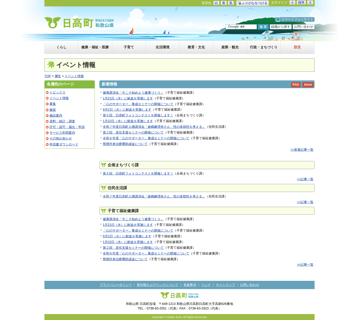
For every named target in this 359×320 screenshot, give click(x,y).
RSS (296, 84)
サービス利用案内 (62, 132)
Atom (308, 84)
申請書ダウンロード (63, 144)
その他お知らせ (60, 138)
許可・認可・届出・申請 (67, 127)
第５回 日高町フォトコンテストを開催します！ (138, 115)
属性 (57, 76)
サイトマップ (225, 285)
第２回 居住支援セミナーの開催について (133, 132)
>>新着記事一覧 (302, 149)
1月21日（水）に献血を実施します (128, 98)
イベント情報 (74, 76)
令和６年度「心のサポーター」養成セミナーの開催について (146, 138)
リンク (206, 285)
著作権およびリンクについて (157, 285)
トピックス (57, 92)
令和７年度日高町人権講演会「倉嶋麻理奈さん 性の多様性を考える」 (154, 127)
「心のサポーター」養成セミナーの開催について (138, 104)
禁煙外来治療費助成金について (125, 144)
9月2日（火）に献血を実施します (127, 109)
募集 (52, 104)
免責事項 (189, 285)
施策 (52, 110)
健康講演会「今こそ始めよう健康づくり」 (133, 92)
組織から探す (280, 26)
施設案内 (55, 115)
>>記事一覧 (305, 179)
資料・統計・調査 (62, 121)
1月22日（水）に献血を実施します (128, 121)
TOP (47, 76)
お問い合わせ (303, 26)
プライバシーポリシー (116, 285)
